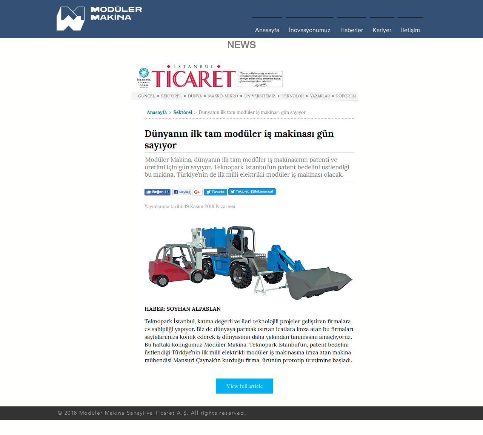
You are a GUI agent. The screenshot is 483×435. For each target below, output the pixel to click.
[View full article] (244, 386)
